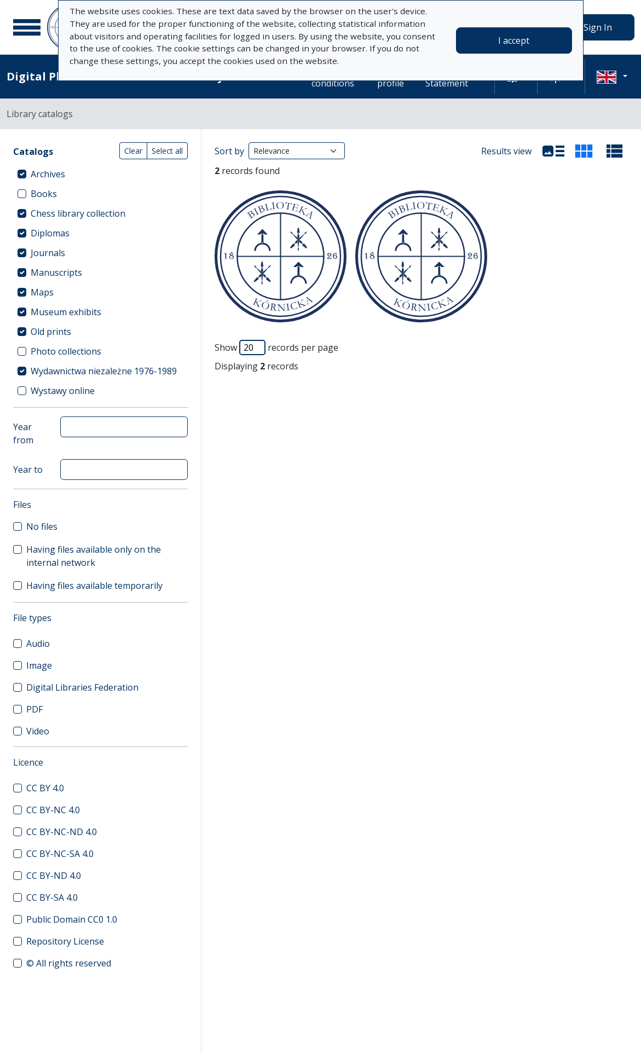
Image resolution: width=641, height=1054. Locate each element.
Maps (42, 292)
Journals (48, 253)
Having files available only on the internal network (93, 556)
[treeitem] (100, 174)
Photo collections (66, 351)
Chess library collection (78, 213)
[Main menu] (27, 27)
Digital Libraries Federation (82, 687)
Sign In (598, 27)
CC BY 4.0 (45, 788)
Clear (133, 151)
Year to (28, 470)
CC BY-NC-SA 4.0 (60, 854)
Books (44, 194)
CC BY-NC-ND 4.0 (61, 832)
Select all (167, 151)
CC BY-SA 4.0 (52, 897)
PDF (34, 709)
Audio (38, 644)
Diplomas (50, 233)
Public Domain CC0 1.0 (71, 919)
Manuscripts (56, 273)
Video (37, 731)
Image (39, 665)
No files (41, 526)
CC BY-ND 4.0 (53, 876)
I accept (513, 40)
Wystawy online (63, 391)
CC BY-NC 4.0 (53, 810)
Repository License (65, 941)
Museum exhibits (66, 312)
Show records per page (276, 347)
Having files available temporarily (94, 586)
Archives (48, 174)
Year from (23, 433)
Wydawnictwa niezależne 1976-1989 (104, 371)
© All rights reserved (68, 963)
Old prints (51, 332)
